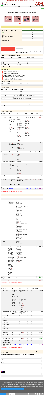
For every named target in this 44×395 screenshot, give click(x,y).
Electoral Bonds (25, 6)
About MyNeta (41, 6)
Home (1, 6)
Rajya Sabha (14, 6)
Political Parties (20, 6)
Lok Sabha (4, 6)
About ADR (37, 6)
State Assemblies (9, 6)
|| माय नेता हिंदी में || (30, 6)
